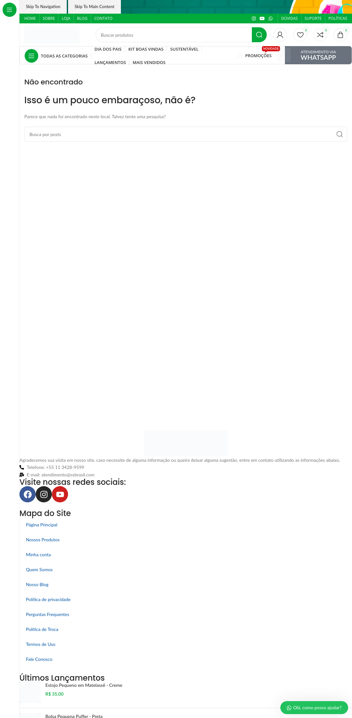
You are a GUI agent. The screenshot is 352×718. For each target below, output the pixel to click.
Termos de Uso (40, 644)
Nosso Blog (37, 584)
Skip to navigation (43, 6)
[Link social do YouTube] (262, 18)
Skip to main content (94, 6)
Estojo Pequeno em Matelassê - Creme (83, 685)
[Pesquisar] (181, 34)
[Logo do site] (51, 34)
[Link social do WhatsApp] (271, 18)
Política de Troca (42, 629)
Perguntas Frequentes (47, 614)
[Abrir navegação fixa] (56, 55)
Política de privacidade (48, 599)
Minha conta (38, 554)
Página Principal (41, 524)
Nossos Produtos (43, 539)
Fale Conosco (39, 659)
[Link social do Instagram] (254, 18)
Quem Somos (39, 569)
